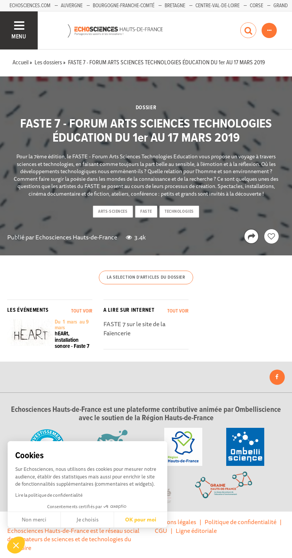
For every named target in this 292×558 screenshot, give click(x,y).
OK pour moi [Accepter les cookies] (140, 519)
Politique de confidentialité (240, 522)
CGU (161, 531)
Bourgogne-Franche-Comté (123, 5)
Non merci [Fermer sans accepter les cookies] (34, 519)
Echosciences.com (30, 5)
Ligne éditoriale (196, 531)
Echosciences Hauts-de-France (76, 237)
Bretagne (175, 5)
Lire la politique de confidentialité (49, 495)
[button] (16, 545)
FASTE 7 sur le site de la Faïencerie (134, 328)
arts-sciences (112, 211)
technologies (179, 211)
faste (146, 211)
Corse (256, 5)
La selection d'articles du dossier (146, 277)
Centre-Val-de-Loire (217, 5)
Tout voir (81, 311)
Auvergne (72, 5)
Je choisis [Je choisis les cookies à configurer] (87, 519)
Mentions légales (173, 522)
